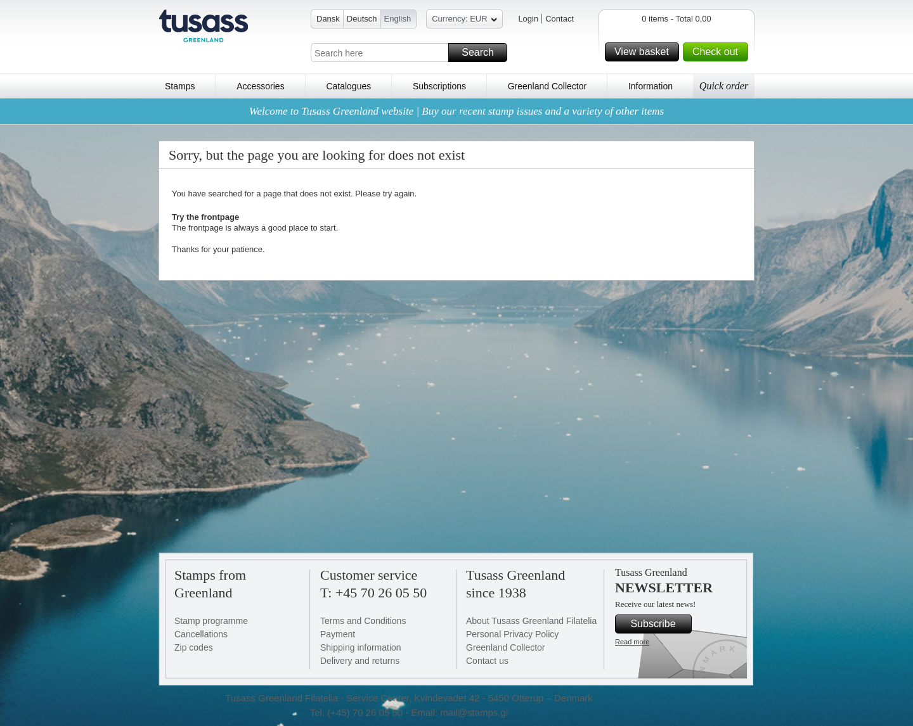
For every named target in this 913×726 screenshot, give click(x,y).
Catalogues (348, 86)
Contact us (487, 661)
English (397, 18)
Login (528, 18)
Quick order (723, 85)
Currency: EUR (464, 21)
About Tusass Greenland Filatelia (531, 621)
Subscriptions (439, 86)
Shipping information (360, 647)
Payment (337, 634)
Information (650, 86)
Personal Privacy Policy (512, 634)
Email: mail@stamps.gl (459, 712)
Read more (632, 642)
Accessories (260, 86)
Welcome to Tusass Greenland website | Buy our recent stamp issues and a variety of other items (456, 111)
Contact (559, 18)
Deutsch (362, 18)
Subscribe (659, 624)
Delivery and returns (359, 661)
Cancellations (201, 634)
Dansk (328, 18)
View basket (644, 51)
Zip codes (193, 647)
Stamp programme (211, 621)
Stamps (180, 86)
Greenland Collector (547, 86)
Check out (718, 51)
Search (482, 52)
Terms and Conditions (363, 621)
